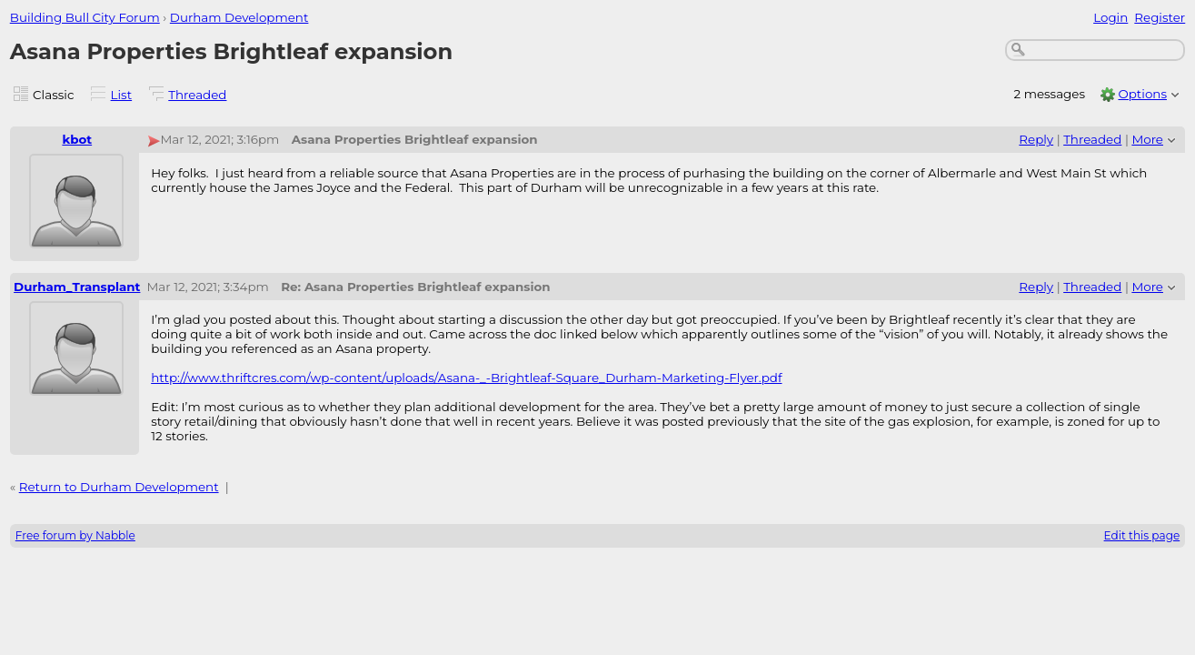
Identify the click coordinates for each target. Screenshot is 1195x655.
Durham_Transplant (77, 286)
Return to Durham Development (119, 486)
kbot (77, 139)
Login (1110, 17)
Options (1142, 93)
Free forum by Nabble (75, 535)
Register (1159, 17)
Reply (1036, 139)
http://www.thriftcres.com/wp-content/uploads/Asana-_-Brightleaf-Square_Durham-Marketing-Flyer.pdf (466, 377)
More (1147, 139)
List (122, 94)
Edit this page (1142, 535)
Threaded (197, 94)
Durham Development (239, 17)
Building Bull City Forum (85, 17)
